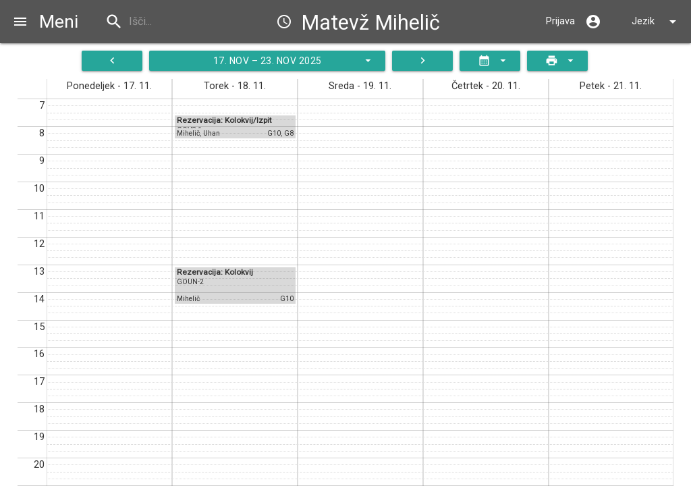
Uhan (211, 133)
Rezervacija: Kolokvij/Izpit (224, 120)
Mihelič (188, 133)
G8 (289, 133)
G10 (274, 133)
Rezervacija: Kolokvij (215, 272)
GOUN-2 (190, 281)
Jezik (656, 21)
